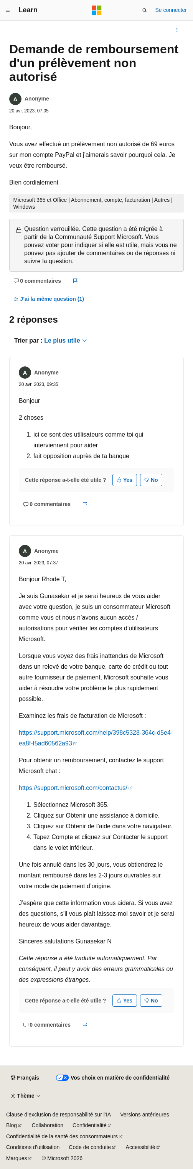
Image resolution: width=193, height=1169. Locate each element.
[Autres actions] (177, 30)
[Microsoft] (97, 10)
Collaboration (48, 1125)
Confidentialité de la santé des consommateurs (62, 1136)
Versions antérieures (144, 1114)
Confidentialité (90, 1125)
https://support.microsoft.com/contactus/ (73, 788)
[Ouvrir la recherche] (144, 10)
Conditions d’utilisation (32, 1147)
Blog (11, 1125)
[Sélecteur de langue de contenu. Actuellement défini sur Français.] (24, 1078)
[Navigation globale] (7, 10)
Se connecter (171, 10)
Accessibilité (140, 1147)
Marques (16, 1158)
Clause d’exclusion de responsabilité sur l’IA (58, 1114)
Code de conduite (90, 1147)
